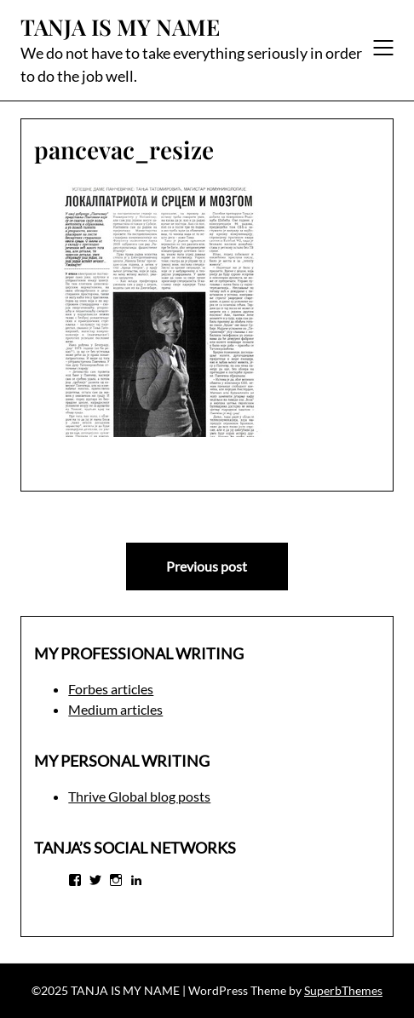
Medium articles (115, 709)
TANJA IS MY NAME (120, 27)
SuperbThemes (343, 990)
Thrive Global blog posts (139, 796)
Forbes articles (110, 689)
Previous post (206, 566)
